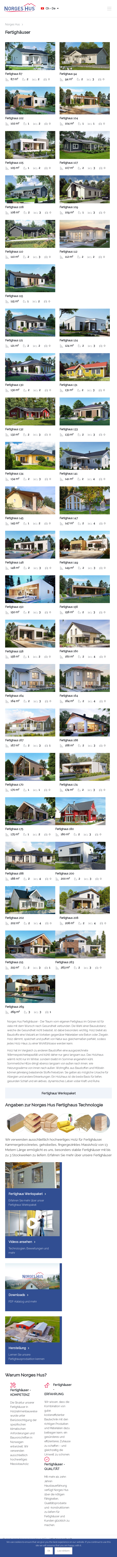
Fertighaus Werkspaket (59, 1093)
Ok (48, 1550)
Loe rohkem (63, 1550)
